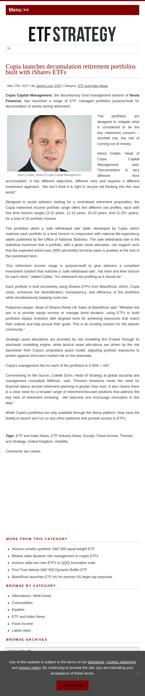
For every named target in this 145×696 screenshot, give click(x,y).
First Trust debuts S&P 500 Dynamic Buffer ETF (49, 570)
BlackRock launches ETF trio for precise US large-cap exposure (62, 577)
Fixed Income (107, 436)
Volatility (61, 441)
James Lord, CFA (48, 85)
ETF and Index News (93, 85)
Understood (72, 685)
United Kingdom (40, 441)
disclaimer (96, 662)
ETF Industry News (66, 436)
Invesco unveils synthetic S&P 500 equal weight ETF (53, 549)
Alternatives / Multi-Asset (31, 596)
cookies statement (121, 662)
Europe (89, 436)
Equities (18, 610)
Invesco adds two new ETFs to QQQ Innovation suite (53, 563)
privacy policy (30, 668)
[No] (138, 673)
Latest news (21, 631)
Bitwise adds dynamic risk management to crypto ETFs (55, 556)
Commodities (22, 603)
